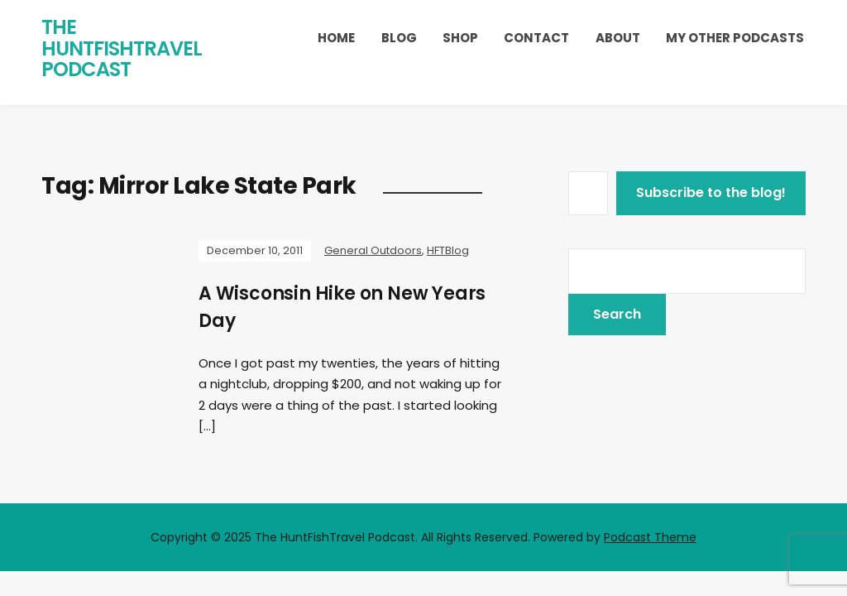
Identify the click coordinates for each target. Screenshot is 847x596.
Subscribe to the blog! (711, 192)
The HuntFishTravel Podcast (121, 48)
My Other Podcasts (735, 37)
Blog (399, 37)
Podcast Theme (650, 537)
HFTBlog (448, 250)
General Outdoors (373, 250)
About (618, 37)
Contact (536, 37)
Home (336, 37)
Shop (460, 37)
